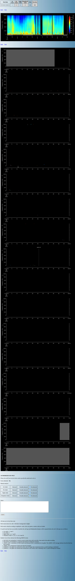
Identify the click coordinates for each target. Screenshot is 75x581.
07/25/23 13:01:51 (5, 5)
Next (5, 9)
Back (2, 9)
